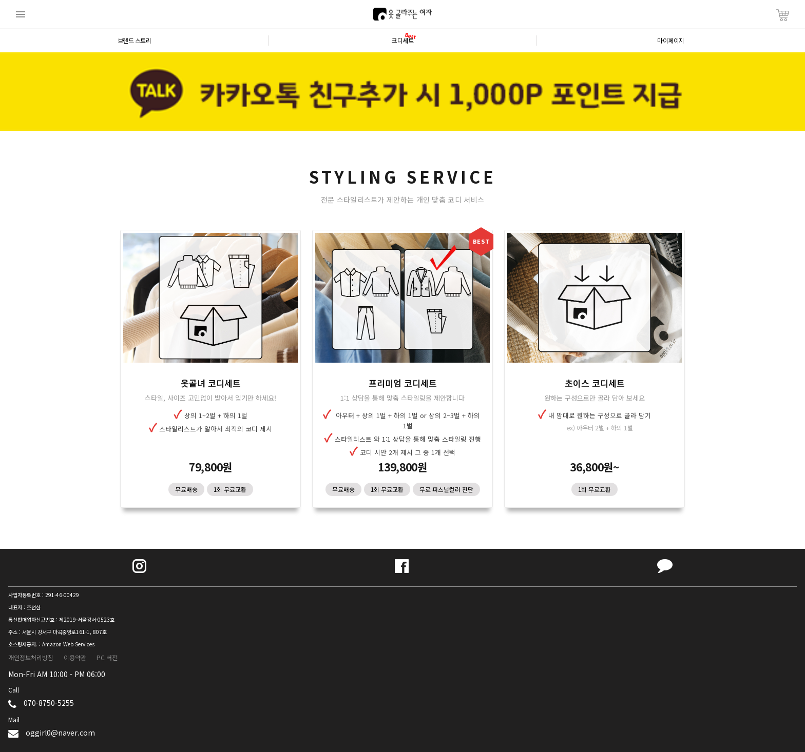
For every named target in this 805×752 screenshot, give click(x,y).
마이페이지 (670, 40)
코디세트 (402, 40)
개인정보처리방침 (30, 657)
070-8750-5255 (49, 703)
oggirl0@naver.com (60, 732)
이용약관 (75, 657)
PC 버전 (107, 657)
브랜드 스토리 (134, 40)
